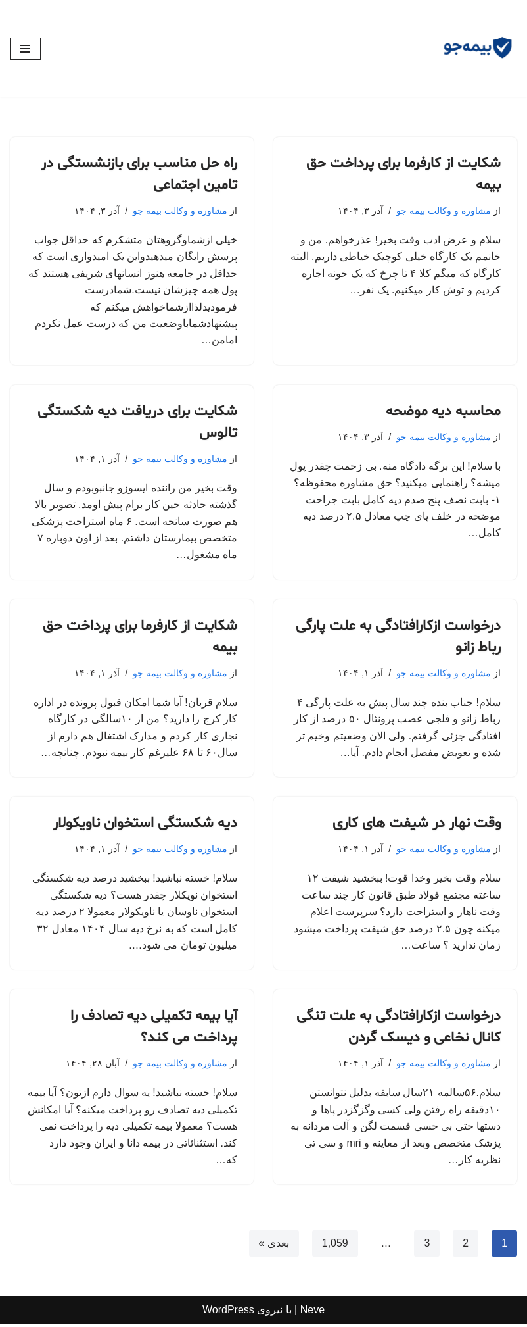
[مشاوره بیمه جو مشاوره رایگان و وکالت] (477, 48)
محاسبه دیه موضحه (443, 412)
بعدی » (273, 1247)
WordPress (228, 1313)
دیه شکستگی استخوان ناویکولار (145, 826)
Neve (312, 1313)
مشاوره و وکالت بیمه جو (443, 210)
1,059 (334, 1247)
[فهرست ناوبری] (25, 49)
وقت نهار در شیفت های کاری (416, 826)
